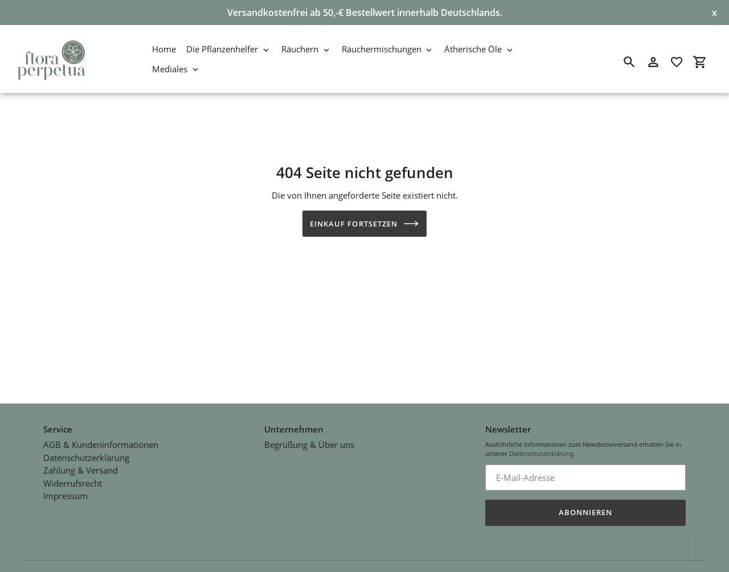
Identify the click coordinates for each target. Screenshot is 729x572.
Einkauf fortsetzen (364, 224)
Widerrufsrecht (72, 479)
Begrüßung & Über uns (309, 441)
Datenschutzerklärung (86, 454)
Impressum (65, 493)
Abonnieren (585, 509)
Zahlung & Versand (80, 467)
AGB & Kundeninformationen (100, 441)
